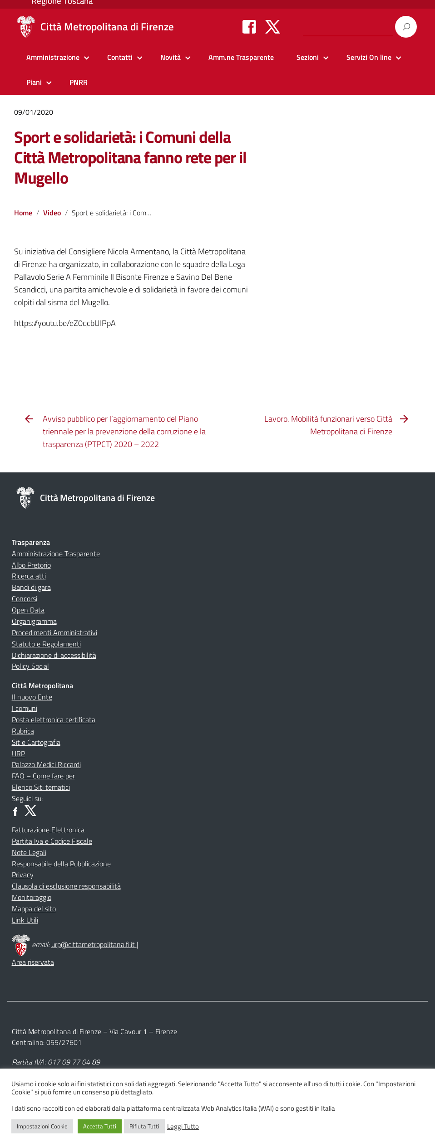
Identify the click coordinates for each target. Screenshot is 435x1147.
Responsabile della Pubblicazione (61, 863)
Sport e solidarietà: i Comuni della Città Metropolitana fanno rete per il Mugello (130, 157)
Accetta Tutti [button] (99, 1126)
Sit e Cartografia (36, 742)
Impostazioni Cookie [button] (42, 1126)
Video (52, 212)
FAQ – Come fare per (43, 775)
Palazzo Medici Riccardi (46, 764)
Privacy (23, 874)
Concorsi (24, 598)
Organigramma (34, 621)
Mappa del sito (34, 908)
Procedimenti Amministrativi (54, 632)
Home (23, 212)
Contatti (120, 57)
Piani (34, 82)
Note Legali (29, 852)
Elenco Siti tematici (41, 787)
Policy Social (30, 666)
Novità (170, 57)
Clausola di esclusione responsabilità (66, 885)
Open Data (28, 609)
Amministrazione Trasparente (56, 553)
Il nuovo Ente (32, 696)
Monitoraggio (31, 897)
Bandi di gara (31, 587)
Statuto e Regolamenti (46, 643)
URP (18, 753)
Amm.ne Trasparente (241, 57)
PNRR (78, 82)
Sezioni (308, 57)
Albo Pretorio (31, 564)
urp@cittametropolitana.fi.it (94, 944)
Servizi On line (368, 57)
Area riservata (33, 962)
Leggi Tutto (183, 1127)
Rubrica (23, 730)
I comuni (24, 708)
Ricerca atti (29, 575)
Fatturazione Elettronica (48, 829)
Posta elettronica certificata (53, 719)
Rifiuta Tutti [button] (144, 1126)
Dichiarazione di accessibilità (54, 655)
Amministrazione (52, 57)
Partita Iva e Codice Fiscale (52, 841)
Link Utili (25, 919)
